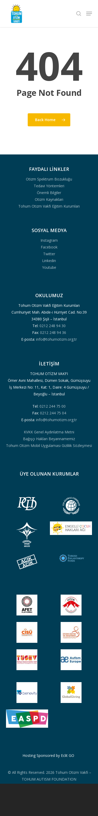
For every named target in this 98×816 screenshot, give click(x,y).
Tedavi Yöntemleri (49, 185)
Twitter (49, 253)
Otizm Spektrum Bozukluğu (49, 179)
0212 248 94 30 (52, 325)
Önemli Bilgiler (49, 192)
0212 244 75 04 (53, 412)
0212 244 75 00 (52, 406)
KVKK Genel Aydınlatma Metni (49, 431)
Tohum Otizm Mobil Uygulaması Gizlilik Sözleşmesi (49, 445)
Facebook (49, 247)
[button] (89, 13)
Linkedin (49, 260)
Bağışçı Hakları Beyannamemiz (49, 438)
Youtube (49, 267)
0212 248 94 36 (53, 332)
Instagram (49, 240)
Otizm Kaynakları (49, 199)
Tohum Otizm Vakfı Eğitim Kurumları (49, 206)
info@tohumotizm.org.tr (56, 339)
